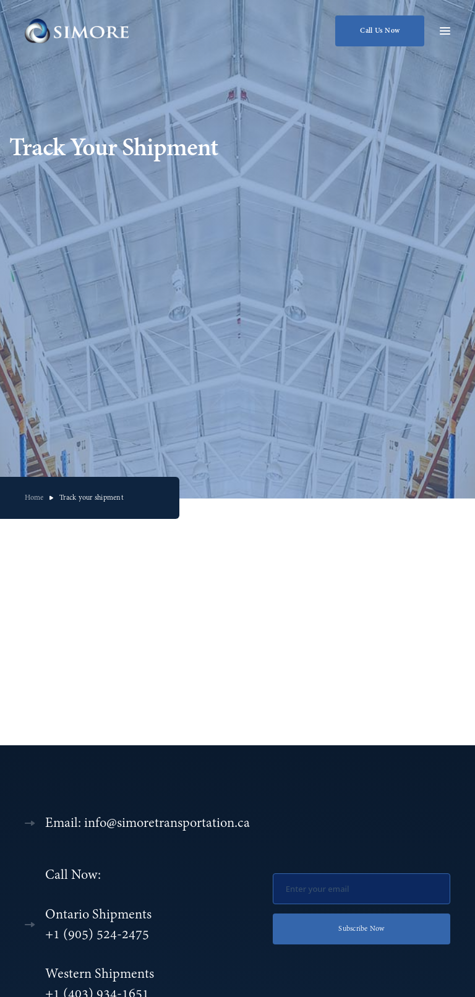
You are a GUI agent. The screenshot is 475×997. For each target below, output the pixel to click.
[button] (445, 29)
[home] (78, 31)
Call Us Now (380, 31)
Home (34, 498)
